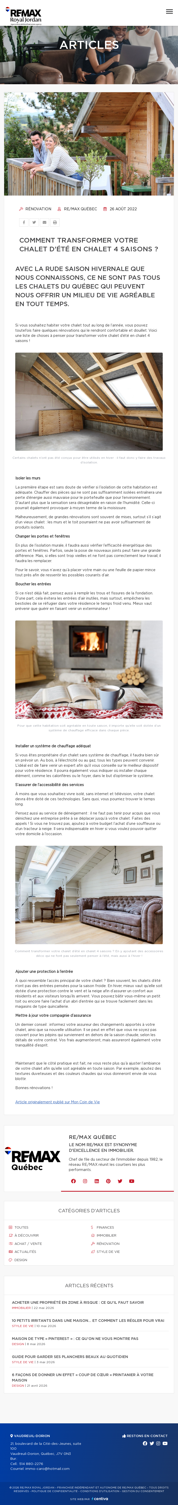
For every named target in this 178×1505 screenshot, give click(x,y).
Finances (102, 1227)
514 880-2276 (31, 1464)
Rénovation (35, 209)
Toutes (18, 1227)
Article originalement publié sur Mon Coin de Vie (57, 1102)
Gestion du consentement (143, 1491)
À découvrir (24, 1235)
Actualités (22, 1252)
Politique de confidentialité (55, 1491)
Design (18, 1260)
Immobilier (103, 1235)
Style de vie (105, 1252)
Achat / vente (25, 1244)
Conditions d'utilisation (99, 1491)
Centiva (100, 1498)
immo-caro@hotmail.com (47, 1469)
